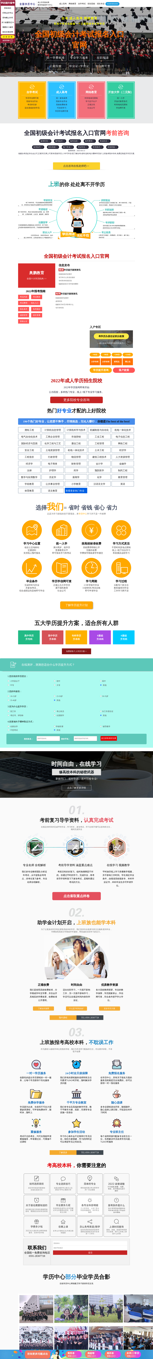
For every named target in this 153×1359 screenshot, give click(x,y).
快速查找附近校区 (112, 4)
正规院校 (56, 66)
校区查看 (35, 307)
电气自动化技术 (29, 374)
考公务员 (60, 649)
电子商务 (52, 401)
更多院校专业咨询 (76, 337)
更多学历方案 (109, 946)
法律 (29, 408)
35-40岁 (13, 638)
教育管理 (122, 415)
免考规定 (48, 301)
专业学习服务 (79, 57)
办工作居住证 (107, 649)
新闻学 (76, 415)
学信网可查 (102, 66)
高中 (104, 619)
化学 (99, 415)
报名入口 (23, 301)
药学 (76, 408)
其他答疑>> (112, 147)
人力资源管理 (123, 394)
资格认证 (48, 307)
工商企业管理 (53, 374)
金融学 (122, 401)
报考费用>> (89, 141)
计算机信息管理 (52, 367)
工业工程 (99, 374)
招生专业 (101, 4)
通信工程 (76, 381)
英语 (122, 421)
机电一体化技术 (123, 367)
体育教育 (29, 428)
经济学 (122, 388)
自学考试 (82, 4)
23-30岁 (60, 634)
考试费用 (48, 296)
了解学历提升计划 (76, 542)
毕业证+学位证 (79, 66)
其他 (105, 623)
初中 (58, 619)
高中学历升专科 (29, 575)
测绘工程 (29, 367)
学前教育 (29, 421)
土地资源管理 (53, 388)
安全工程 (29, 388)
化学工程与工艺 (52, 381)
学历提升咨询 (102, 308)
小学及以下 (15, 619)
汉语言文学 (99, 421)
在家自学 (14, 664)
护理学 (52, 408)
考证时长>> (82, 147)
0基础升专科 (123, 575)
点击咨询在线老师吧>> (74, 165)
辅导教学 (106, 664)
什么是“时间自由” (76, 946)
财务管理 (76, 401)
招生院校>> (53, 147)
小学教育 (76, 421)
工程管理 (99, 381)
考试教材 (35, 296)
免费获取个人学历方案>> (76, 589)
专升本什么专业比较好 (63, 277)
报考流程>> (75, 141)
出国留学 (60, 653)
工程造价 (29, 394)
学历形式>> (97, 147)
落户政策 (124, 308)
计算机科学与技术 (76, 367)
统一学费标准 (55, 57)
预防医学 (99, 408)
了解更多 (63, 1090)
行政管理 (52, 394)
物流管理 (76, 394)
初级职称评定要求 (62, 274)
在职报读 (103, 57)
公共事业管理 (53, 421)
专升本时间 (59, 307)
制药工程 (122, 408)
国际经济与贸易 (29, 381)
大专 (58, 623)
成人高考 (63, 4)
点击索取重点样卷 (76, 833)
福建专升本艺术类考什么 (64, 303)
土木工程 (99, 388)
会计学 (99, 401)
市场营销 (76, 374)
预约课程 (63, 955)
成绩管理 (23, 307)
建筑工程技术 (99, 394)
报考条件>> (60, 141)
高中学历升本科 (52, 575)
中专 (12, 623)
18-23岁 (13, 634)
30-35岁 (105, 634)
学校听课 (59, 664)
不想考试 (14, 668)
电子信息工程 (123, 374)
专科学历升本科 (76, 575)
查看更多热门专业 (75, 428)
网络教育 (72, 4)
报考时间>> (45, 141)
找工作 (13, 649)
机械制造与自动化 (99, 367)
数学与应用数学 (29, 415)
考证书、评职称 (16, 653)
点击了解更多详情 (76, 725)
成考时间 (58, 300)
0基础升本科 (100, 575)
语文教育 (52, 428)
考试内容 (23, 296)
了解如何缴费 (43, 946)
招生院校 (91, 4)
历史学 (52, 415)
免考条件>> (38, 147)
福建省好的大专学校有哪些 (65, 284)
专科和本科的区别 (62, 281)
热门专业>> (68, 147)
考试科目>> (104, 141)
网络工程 (122, 381)
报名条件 (35, 301)
